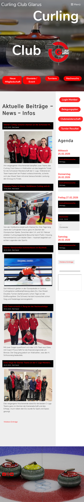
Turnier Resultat (70, 128)
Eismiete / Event (32, 80)
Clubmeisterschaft (70, 119)
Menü (75, 4)
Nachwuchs (72, 78)
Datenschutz (76, 475)
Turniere (52, 78)
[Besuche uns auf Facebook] (4, 474)
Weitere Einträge (11, 422)
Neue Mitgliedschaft (12, 80)
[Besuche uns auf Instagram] (8, 474)
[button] (69, 162)
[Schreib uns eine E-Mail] (11, 474)
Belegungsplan (70, 109)
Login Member (70, 99)
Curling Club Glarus (21, 4)
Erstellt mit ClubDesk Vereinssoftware (41, 501)
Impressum (77, 472)
